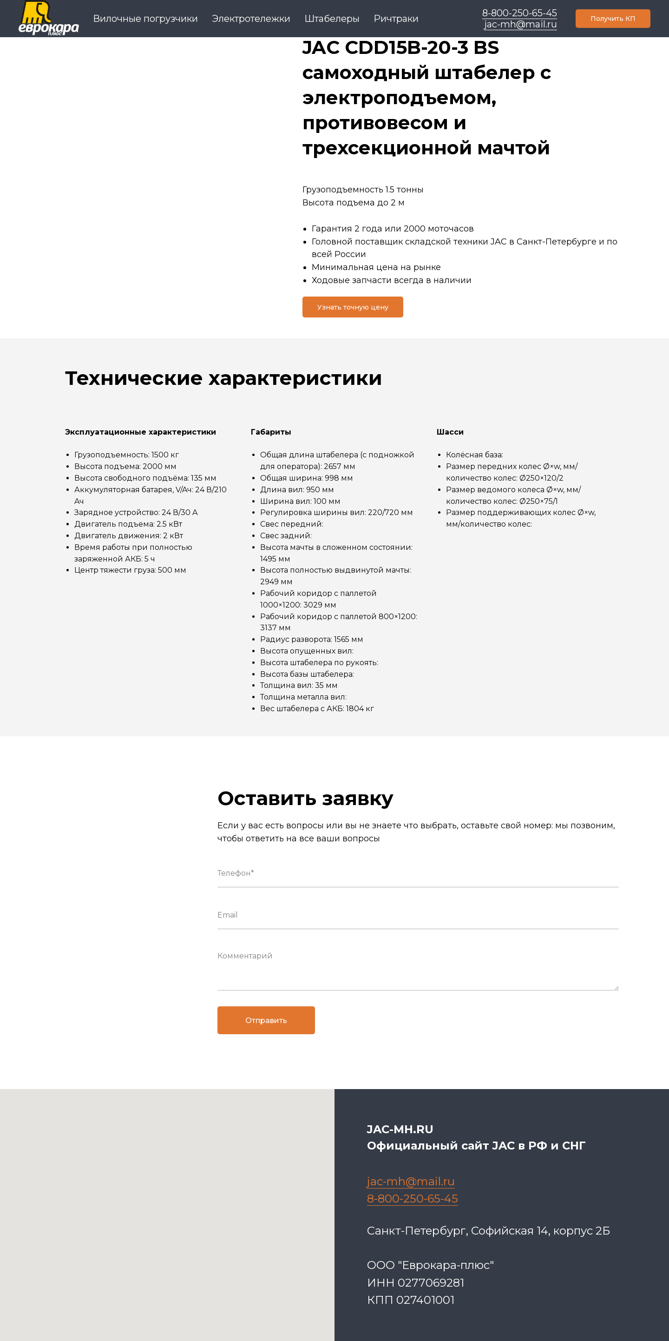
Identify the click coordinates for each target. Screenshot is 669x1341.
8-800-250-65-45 (519, 13)
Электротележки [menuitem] (251, 18)
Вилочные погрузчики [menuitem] (145, 18)
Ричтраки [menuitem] (396, 18)
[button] (613, 18)
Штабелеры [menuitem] (332, 18)
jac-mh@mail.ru (520, 24)
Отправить (266, 1020)
